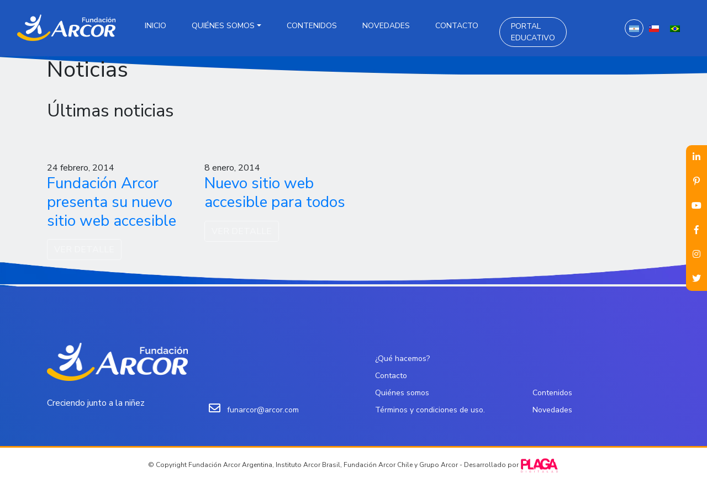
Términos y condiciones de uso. (430, 410)
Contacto (456, 25)
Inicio (155, 25)
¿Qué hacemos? (402, 358)
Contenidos (312, 25)
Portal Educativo (533, 32)
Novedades (386, 25)
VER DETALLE (84, 249)
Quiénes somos (223, 25)
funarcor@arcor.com (263, 410)
